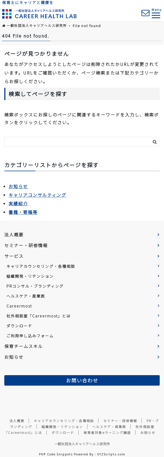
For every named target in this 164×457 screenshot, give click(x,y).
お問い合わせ (82, 380)
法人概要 (14, 234)
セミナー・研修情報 (26, 245)
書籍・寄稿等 (23, 212)
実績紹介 (18, 203)
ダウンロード (19, 325)
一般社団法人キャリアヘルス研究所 (82, 443)
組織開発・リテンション (30, 276)
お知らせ (18, 186)
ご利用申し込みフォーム (30, 335)
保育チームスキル (23, 346)
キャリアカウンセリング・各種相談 (40, 266)
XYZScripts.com (111, 454)
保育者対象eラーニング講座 (107, 432)
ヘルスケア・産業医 (25, 296)
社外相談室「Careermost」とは (38, 316)
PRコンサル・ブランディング (35, 286)
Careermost (19, 306)
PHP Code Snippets (56, 454)
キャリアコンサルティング (37, 195)
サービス (14, 256)
